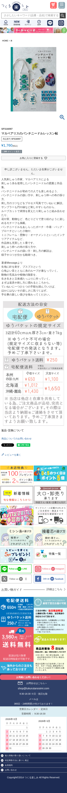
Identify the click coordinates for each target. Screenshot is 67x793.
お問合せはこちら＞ (36, 683)
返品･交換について (12, 430)
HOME (5, 41)
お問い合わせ (11, 770)
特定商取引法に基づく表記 (17, 760)
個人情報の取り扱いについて (18, 755)
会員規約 (9, 765)
